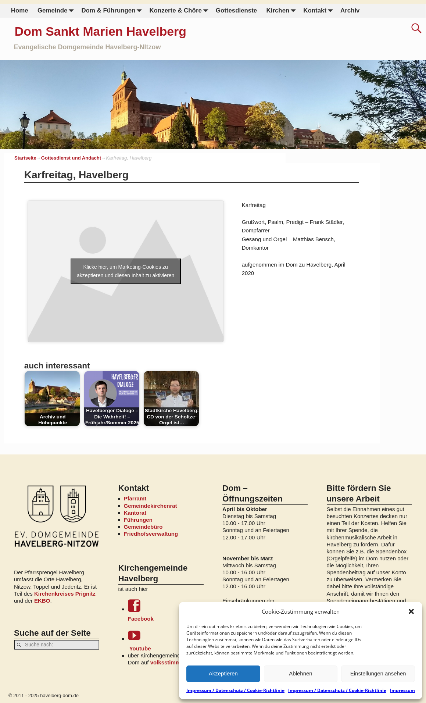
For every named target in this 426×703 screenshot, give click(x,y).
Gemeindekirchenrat (150, 506)
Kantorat (135, 513)
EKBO (42, 600)
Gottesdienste (236, 10)
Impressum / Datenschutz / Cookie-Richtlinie (235, 690)
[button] (411, 611)
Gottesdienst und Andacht (71, 158)
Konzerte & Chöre (180, 11)
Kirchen (282, 11)
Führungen (138, 520)
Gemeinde (57, 11)
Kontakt (319, 11)
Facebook (166, 610)
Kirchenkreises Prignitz (65, 593)
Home (19, 10)
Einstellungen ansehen (378, 673)
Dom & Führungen (112, 11)
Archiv (349, 10)
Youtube (166, 640)
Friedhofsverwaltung (151, 534)
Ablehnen (300, 673)
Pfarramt (135, 498)
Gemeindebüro (143, 527)
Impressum (402, 690)
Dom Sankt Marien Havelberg (100, 31)
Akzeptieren (223, 673)
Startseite (25, 158)
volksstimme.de (171, 662)
